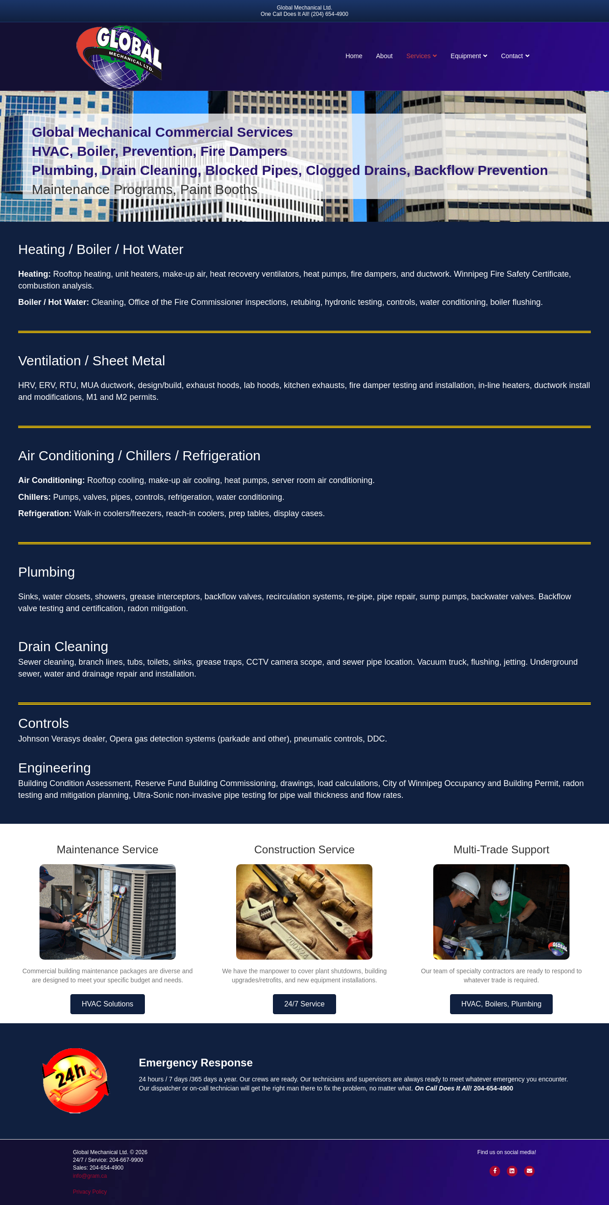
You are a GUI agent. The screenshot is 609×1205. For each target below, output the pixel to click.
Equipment (466, 56)
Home (354, 56)
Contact (512, 56)
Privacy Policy (90, 1192)
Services (418, 56)
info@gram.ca (90, 1176)
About (384, 56)
